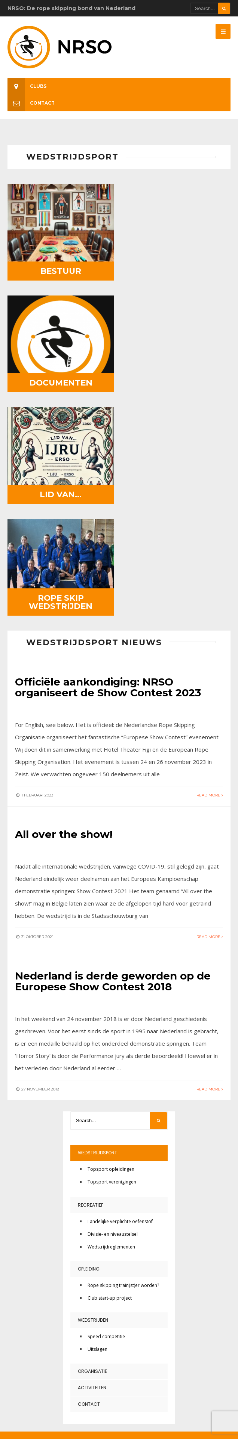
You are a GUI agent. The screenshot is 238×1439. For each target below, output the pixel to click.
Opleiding (89, 1039)
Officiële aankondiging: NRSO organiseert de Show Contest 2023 (109, 459)
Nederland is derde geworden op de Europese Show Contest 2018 (113, 752)
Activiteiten (92, 1158)
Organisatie (92, 1142)
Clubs (26, 86)
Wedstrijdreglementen (111, 1017)
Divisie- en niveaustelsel (113, 1005)
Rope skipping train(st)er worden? (123, 1056)
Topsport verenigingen (112, 952)
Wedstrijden (93, 1090)
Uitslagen (97, 1120)
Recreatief (90, 975)
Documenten (179, 268)
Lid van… (60, 378)
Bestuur (59, 268)
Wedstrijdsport (97, 923)
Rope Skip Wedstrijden (178, 374)
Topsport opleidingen (111, 940)
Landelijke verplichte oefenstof (120, 992)
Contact (31, 103)
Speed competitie (106, 1107)
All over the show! (64, 606)
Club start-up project (110, 1068)
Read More (209, 566)
